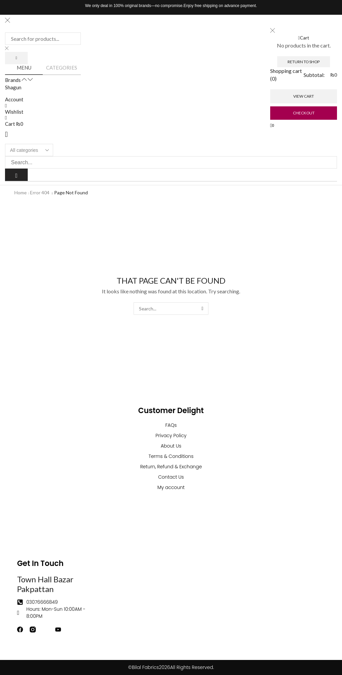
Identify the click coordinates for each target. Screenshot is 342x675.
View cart (303, 96)
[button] (6, 134)
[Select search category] (29, 150)
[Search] (16, 58)
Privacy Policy (171, 435)
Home (20, 192)
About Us (171, 446)
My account (171, 487)
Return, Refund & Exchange (171, 466)
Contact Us (171, 477)
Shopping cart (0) (286, 75)
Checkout (304, 112)
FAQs (171, 425)
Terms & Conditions (171, 456)
